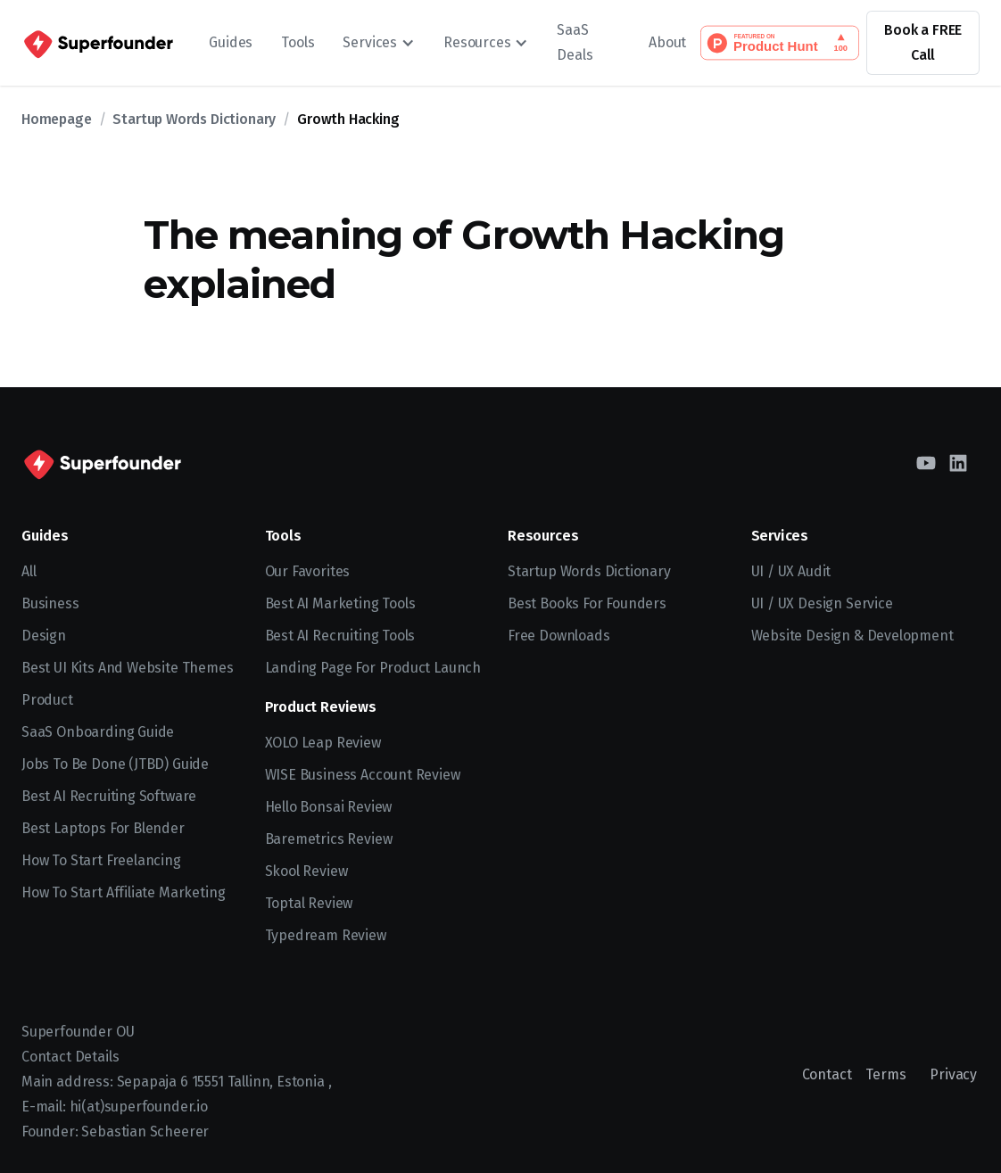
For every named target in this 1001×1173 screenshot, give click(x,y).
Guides (230, 42)
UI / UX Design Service (822, 603)
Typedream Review (325, 935)
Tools (297, 42)
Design (43, 635)
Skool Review (306, 871)
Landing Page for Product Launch (373, 667)
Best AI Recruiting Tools (340, 635)
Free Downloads (559, 635)
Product (47, 699)
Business (50, 603)
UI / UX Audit (791, 571)
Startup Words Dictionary (194, 119)
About (667, 42)
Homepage (56, 119)
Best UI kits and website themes (127, 667)
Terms (885, 1074)
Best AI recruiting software (108, 796)
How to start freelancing (101, 860)
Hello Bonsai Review (329, 806)
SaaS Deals (574, 42)
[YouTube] (926, 463)
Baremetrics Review (329, 838)
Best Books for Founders (587, 603)
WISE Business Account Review (362, 774)
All (28, 571)
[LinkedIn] (958, 463)
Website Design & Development (852, 635)
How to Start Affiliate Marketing (123, 892)
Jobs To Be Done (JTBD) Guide (115, 764)
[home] (97, 43)
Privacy (953, 1074)
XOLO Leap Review (323, 742)
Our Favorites (308, 571)
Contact (827, 1074)
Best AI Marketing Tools (340, 603)
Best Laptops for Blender (103, 828)
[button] (378, 42)
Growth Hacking (348, 119)
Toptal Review (309, 903)
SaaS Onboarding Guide (97, 731)
